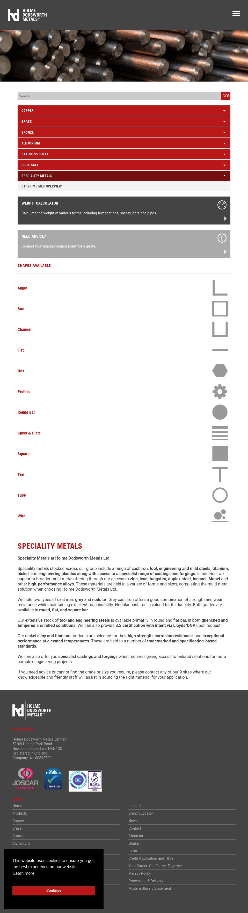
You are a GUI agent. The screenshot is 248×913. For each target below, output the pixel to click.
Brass (16, 828)
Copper (18, 821)
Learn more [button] (23, 873)
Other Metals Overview (41, 186)
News (132, 821)
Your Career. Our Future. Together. (155, 866)
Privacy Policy (139, 873)
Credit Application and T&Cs (150, 858)
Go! (225, 95)
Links (132, 851)
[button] (236, 13)
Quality (134, 843)
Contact (134, 828)
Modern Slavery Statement (149, 888)
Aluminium (21, 843)
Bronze (18, 836)
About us (135, 836)
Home (17, 806)
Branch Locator (140, 813)
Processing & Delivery (145, 881)
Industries (136, 806)
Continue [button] (53, 890)
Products (19, 813)
